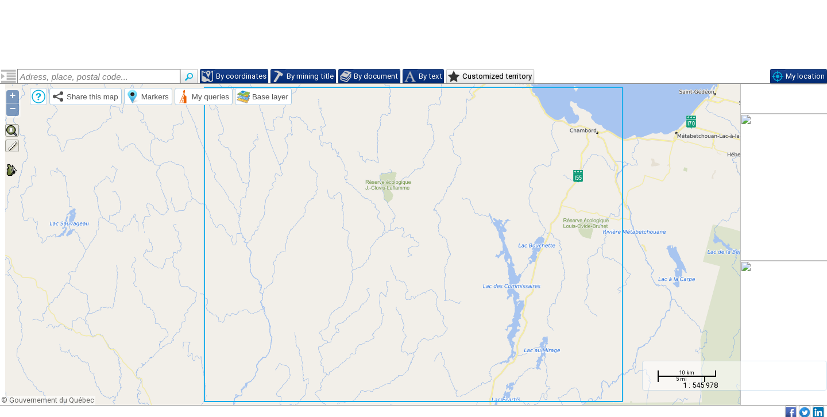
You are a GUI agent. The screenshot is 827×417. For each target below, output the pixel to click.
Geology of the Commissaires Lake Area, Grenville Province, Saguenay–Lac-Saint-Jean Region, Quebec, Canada (89, 122)
